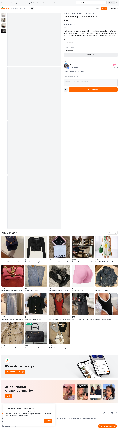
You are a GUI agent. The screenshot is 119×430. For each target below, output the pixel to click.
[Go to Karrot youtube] (112, 413)
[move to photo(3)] (3, 25)
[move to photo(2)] (3, 20)
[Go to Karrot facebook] (104, 413)
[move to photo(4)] (3, 31)
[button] (113, 233)
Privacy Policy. (25, 416)
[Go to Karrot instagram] (108, 413)
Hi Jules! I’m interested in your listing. (91, 82)
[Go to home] (5, 8)
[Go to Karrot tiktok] (116, 413)
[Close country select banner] (117, 2)
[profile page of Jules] (66, 66)
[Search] (32, 8)
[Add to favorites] (66, 90)
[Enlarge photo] (34, 39)
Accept (48, 421)
